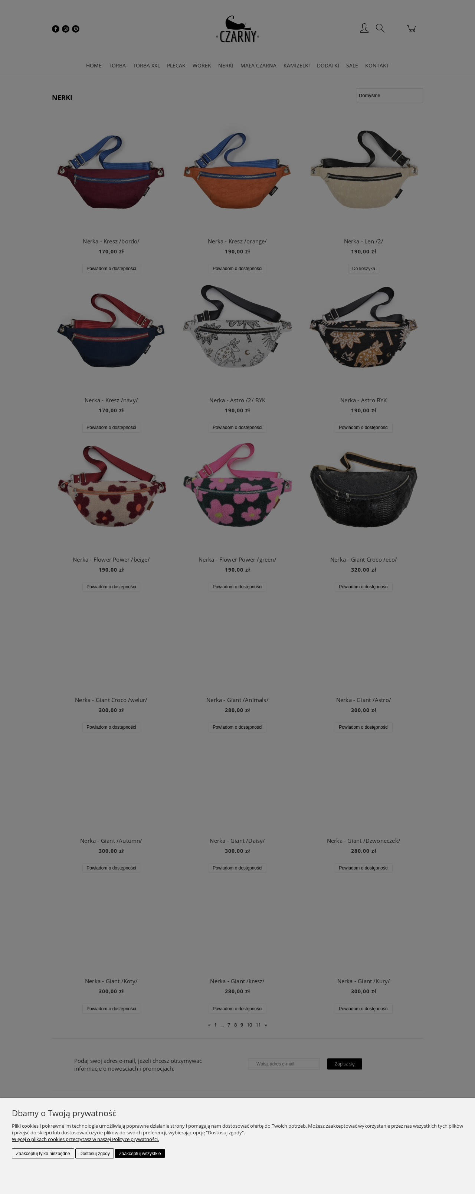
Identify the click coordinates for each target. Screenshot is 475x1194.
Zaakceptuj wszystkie (140, 1153)
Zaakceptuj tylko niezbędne (43, 1153)
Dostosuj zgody (94, 1153)
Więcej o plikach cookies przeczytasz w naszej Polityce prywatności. (85, 1139)
